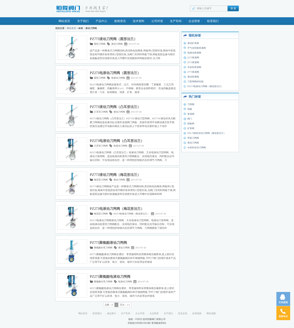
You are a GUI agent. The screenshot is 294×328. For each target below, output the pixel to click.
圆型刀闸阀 (99, 44)
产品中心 (101, 21)
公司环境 (157, 21)
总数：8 (109, 304)
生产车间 (175, 21)
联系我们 (213, 21)
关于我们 (83, 21)
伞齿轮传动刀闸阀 (196, 147)
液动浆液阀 (193, 76)
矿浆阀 (190, 128)
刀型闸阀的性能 (195, 81)
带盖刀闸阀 (193, 138)
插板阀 (190, 123)
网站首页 (64, 21)
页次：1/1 (125, 304)
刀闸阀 (190, 104)
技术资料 (138, 21)
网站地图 (211, 313)
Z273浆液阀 (193, 57)
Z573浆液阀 (193, 62)
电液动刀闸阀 (118, 78)
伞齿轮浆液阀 (194, 67)
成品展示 (111, 313)
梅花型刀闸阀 (101, 179)
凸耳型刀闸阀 (101, 111)
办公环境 (140, 313)
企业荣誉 (194, 21)
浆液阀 (190, 114)
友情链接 (196, 313)
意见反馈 (182, 313)
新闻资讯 (120, 21)
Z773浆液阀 (193, 72)
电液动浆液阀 (194, 52)
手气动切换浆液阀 (196, 48)
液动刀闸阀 (117, 44)
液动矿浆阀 (193, 43)
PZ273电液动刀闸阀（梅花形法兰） (131, 213)
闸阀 (189, 109)
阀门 (189, 118)
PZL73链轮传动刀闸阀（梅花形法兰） (206, 133)
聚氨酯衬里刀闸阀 (103, 247)
